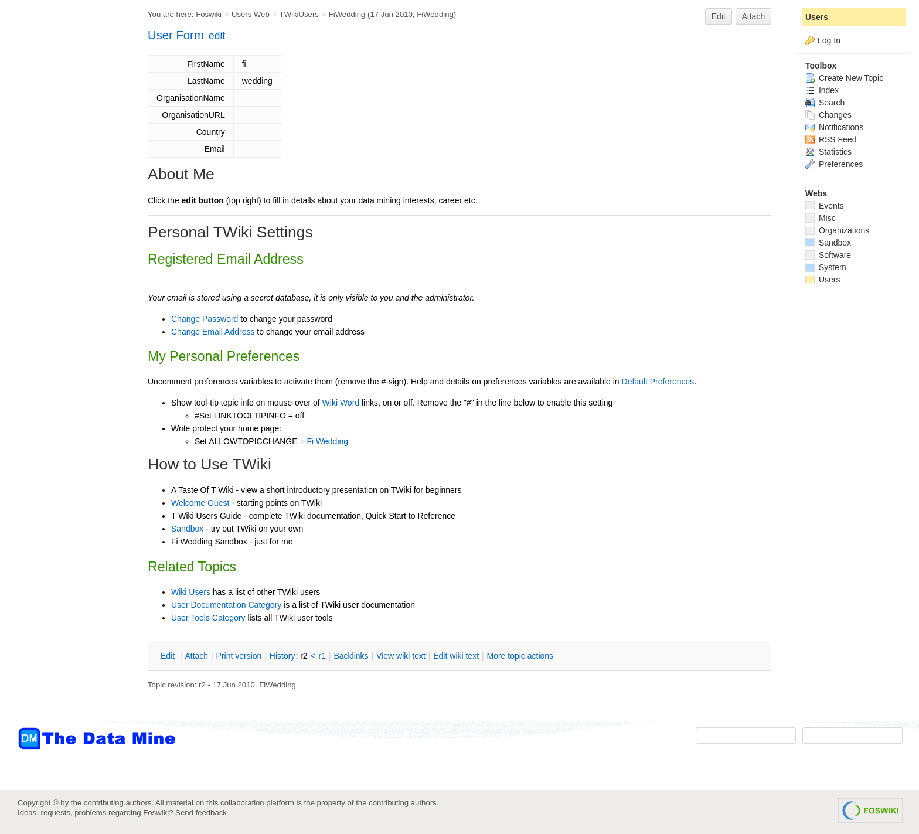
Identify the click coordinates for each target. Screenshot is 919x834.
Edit (719, 16)
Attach (753, 16)
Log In (829, 40)
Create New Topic (844, 78)
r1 (322, 656)
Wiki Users (190, 592)
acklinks (350, 656)
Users (816, 17)
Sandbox (187, 528)
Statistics (828, 151)
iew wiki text (401, 656)
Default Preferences (658, 381)
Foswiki (209, 14)
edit (217, 36)
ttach (196, 656)
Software (828, 255)
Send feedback (201, 812)
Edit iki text (456, 656)
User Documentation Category (226, 605)
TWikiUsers (299, 14)
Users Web (251, 14)
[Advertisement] (64, 236)
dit (169, 656)
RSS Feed (830, 139)
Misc (820, 218)
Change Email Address (212, 331)
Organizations (837, 230)
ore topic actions (519, 656)
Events (824, 205)
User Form (176, 35)
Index (822, 90)
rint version (239, 656)
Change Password (204, 319)
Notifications (834, 127)
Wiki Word (341, 402)
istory (282, 656)
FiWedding (347, 14)
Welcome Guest (200, 503)
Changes (828, 115)
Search (825, 102)
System (825, 267)
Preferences (834, 164)
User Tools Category (208, 617)
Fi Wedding (328, 441)
